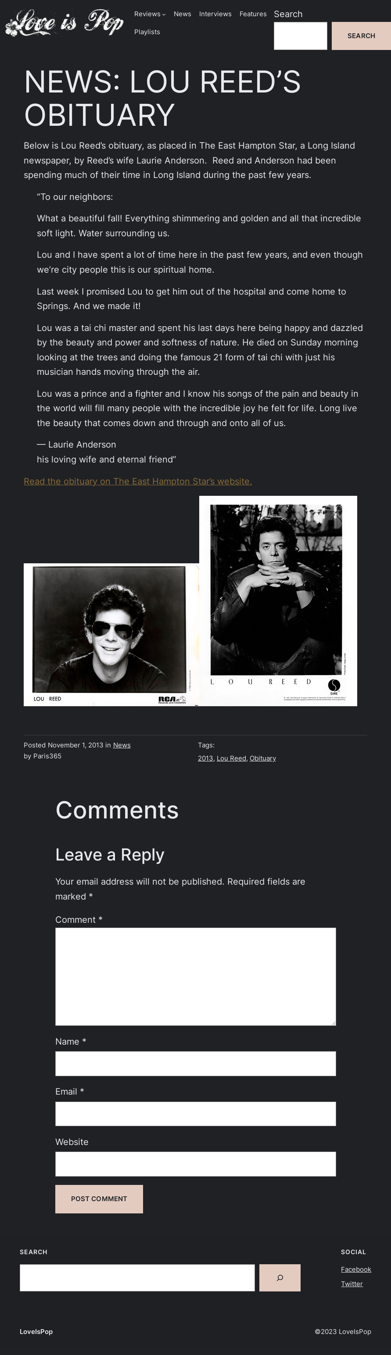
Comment (79, 919)
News (122, 745)
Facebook (356, 1269)
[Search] (280, 1277)
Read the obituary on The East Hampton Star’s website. (138, 481)
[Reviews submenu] (164, 14)
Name (70, 1041)
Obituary (263, 758)
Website (72, 1142)
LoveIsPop (36, 1332)
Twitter (352, 1284)
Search (288, 14)
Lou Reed (231, 758)
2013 (205, 758)
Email (69, 1091)
